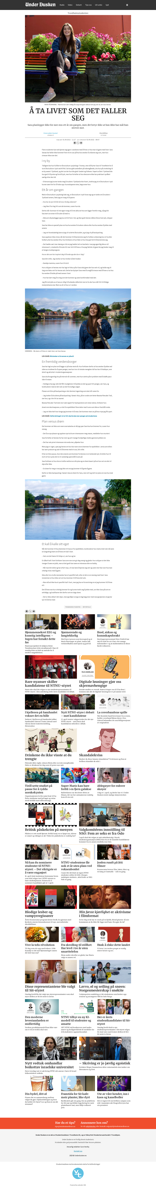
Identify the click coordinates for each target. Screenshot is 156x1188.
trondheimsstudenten (72, 607)
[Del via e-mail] (81, 142)
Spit (107, 5)
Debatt (79, 5)
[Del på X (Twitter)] (77, 142)
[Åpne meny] (127, 5)
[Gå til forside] (40, 4)
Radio (62, 5)
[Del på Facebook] (74, 142)
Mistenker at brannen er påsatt (62, 356)
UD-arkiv (98, 5)
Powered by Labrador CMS (78, 1185)
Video (70, 5)
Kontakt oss (78, 1151)
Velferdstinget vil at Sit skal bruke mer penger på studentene (73, 416)
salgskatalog (91, 1126)
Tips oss (88, 5)
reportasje (87, 607)
